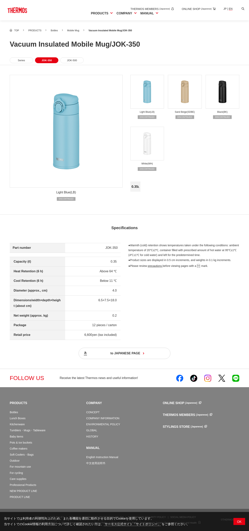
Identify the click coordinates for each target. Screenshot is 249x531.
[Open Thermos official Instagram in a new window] (207, 378)
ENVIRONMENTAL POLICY (103, 424)
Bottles (14, 412)
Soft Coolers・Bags (22, 454)
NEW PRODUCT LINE (23, 491)
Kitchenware (17, 424)
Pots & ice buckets (21, 442)
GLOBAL (91, 430)
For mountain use (20, 466)
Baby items (16, 436)
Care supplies (18, 478)
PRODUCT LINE (20, 497)
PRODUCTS (18, 403)
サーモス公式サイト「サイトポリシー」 (132, 524)
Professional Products (23, 484)
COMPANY (94, 403)
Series (21, 60)
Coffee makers (18, 448)
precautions (155, 265)
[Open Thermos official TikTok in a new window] (193, 378)
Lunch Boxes (17, 418)
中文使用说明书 (95, 463)
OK (239, 521)
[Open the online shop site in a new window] (195, 8)
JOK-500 (72, 60)
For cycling (16, 472)
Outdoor (15, 460)
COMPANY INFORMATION (102, 418)
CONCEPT (92, 412)
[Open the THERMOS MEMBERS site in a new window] (149, 8)
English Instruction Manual (102, 457)
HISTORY (92, 436)
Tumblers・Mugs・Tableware (28, 430)
